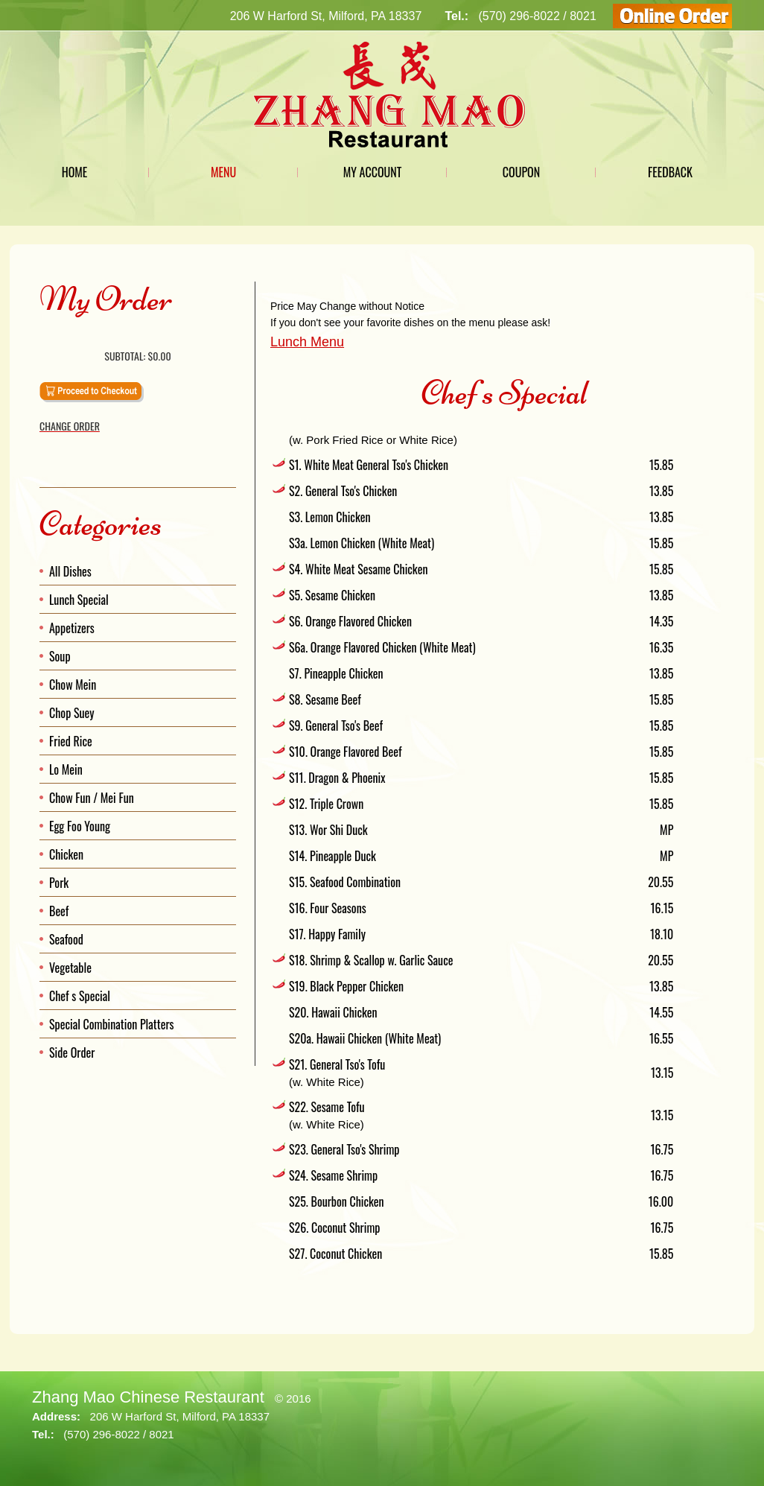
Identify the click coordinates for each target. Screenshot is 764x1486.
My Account (372, 172)
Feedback (670, 172)
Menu (223, 172)
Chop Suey (72, 713)
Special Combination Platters (111, 1024)
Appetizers (72, 628)
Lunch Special (79, 600)
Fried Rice (70, 741)
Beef (59, 911)
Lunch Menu (307, 341)
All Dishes (70, 571)
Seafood (66, 939)
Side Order (72, 1052)
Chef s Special (79, 996)
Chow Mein (72, 684)
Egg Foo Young (79, 826)
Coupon (521, 172)
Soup (60, 656)
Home (75, 172)
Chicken (66, 854)
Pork (59, 883)
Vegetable (70, 968)
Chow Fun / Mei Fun (91, 798)
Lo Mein (66, 769)
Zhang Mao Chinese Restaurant (148, 1397)
